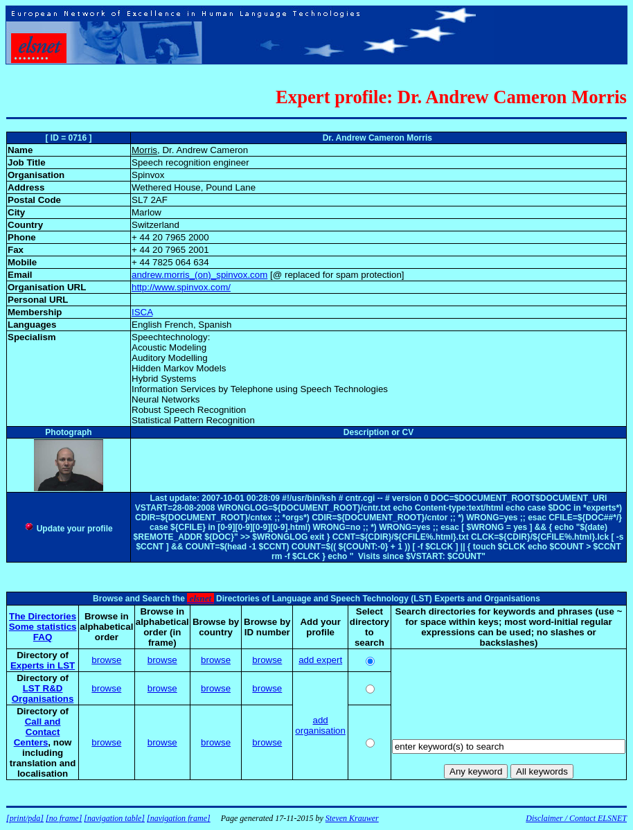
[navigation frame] (179, 818)
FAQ (42, 637)
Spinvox (148, 175)
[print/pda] (25, 818)
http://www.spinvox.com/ (181, 287)
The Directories (42, 616)
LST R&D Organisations (43, 693)
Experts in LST (42, 665)
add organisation (320, 725)
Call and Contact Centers (37, 732)
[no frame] (64, 818)
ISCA (142, 312)
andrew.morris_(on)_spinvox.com (199, 275)
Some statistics (43, 626)
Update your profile (68, 528)
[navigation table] (114, 818)
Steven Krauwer (352, 818)
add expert (320, 660)
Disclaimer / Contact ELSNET (576, 818)
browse (106, 660)
